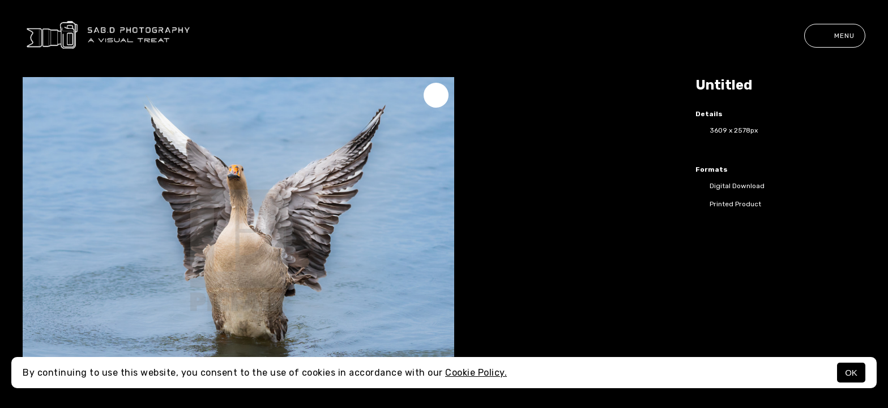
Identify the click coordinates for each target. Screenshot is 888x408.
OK (851, 372)
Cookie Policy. (476, 372)
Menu (835, 35)
